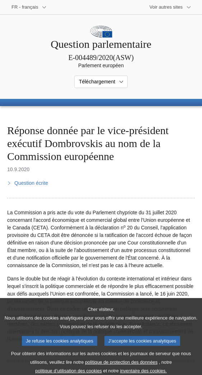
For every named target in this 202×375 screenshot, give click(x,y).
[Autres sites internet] (170, 7)
